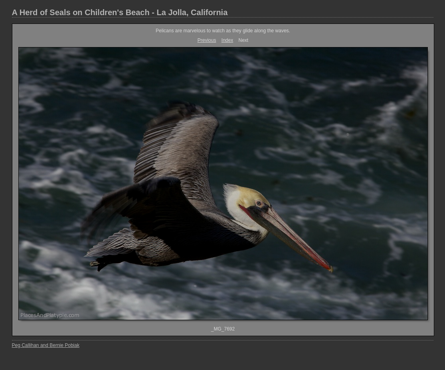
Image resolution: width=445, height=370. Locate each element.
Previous (207, 40)
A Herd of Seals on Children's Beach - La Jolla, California (120, 12)
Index (227, 40)
